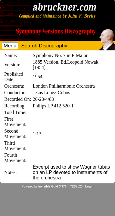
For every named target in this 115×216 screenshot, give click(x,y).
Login (89, 186)
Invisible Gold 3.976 (52, 186)
